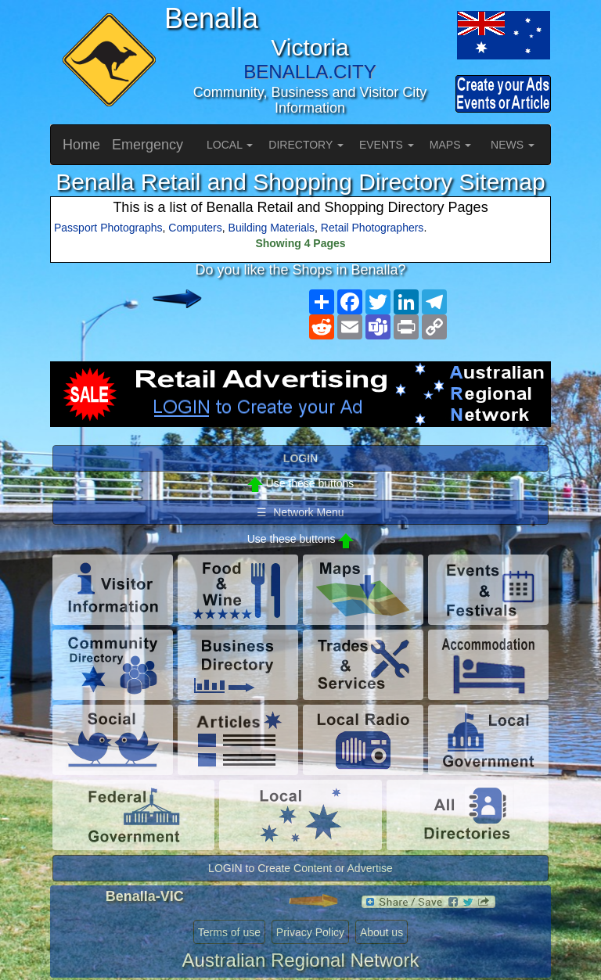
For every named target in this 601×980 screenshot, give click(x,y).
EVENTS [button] (386, 144)
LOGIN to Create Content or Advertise (300, 868)
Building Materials (272, 227)
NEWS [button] (512, 144)
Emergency (147, 145)
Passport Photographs (108, 227)
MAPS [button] (451, 144)
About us (381, 932)
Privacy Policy (310, 932)
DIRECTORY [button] (306, 144)
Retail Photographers (372, 227)
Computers (194, 227)
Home (81, 145)
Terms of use (229, 932)
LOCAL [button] (230, 144)
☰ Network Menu (300, 512)
